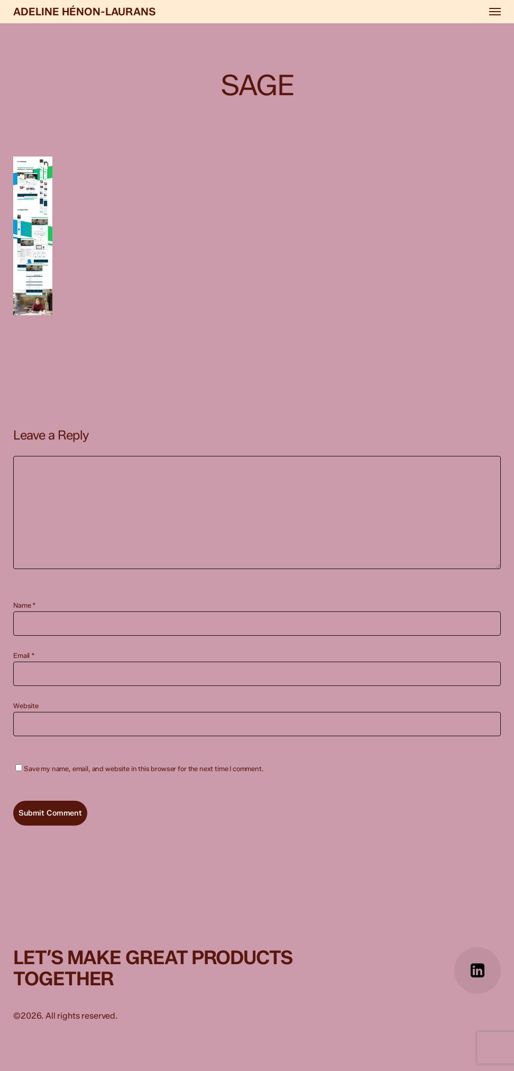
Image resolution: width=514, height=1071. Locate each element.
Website (26, 706)
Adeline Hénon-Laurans (84, 11)
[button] (495, 11)
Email (24, 656)
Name (24, 605)
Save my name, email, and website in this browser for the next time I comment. (144, 769)
